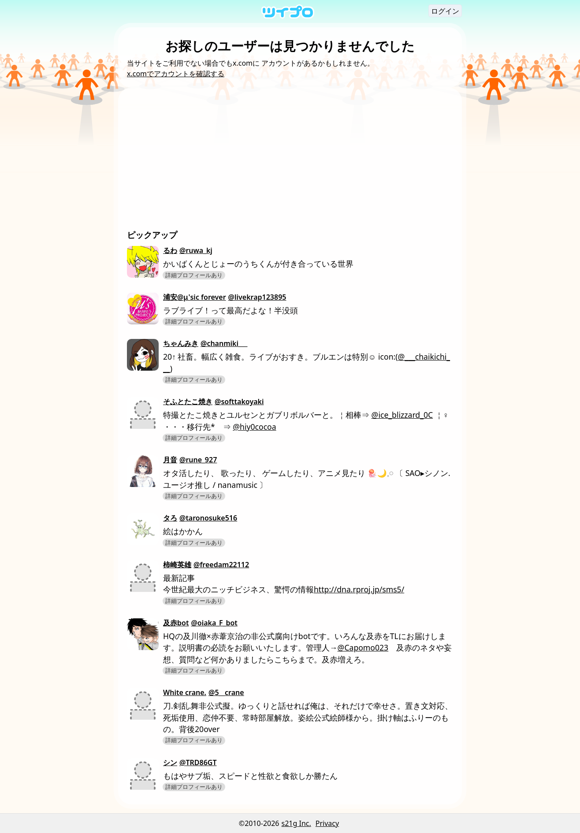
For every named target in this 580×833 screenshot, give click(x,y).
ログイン (445, 11)
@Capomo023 (363, 647)
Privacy (327, 823)
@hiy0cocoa (254, 426)
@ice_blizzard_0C (402, 414)
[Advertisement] (290, 162)
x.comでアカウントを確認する (175, 73)
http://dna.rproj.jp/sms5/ (359, 589)
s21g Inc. (296, 823)
